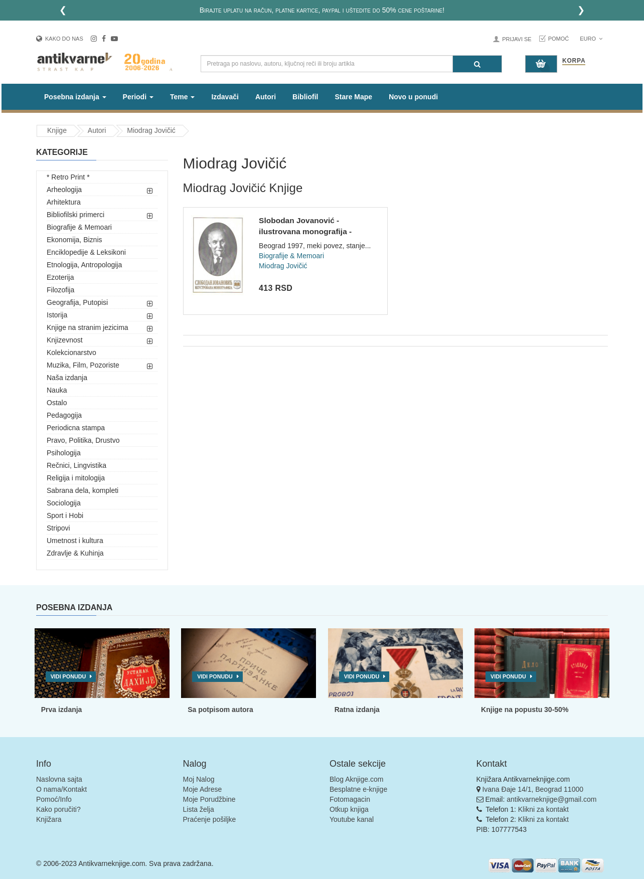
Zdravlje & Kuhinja (75, 553)
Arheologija (64, 190)
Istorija (57, 315)
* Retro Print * (68, 177)
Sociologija (64, 503)
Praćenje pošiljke (209, 819)
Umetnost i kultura (75, 541)
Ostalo (57, 403)
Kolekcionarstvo (71, 352)
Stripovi (58, 528)
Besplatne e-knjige (358, 789)
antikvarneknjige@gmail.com (551, 799)
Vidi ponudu (68, 676)
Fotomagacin (350, 799)
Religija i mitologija (76, 478)
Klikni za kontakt (543, 809)
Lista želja (198, 809)
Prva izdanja (61, 710)
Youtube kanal (352, 819)
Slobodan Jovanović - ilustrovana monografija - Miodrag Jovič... (305, 231)
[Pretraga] (477, 64)
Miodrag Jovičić (151, 130)
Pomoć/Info (54, 799)
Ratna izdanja (357, 710)
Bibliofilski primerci (75, 215)
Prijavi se (516, 39)
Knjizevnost (65, 340)
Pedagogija (64, 415)
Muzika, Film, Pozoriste (83, 365)
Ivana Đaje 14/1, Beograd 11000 (532, 789)
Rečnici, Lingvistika (76, 465)
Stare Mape (353, 97)
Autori (265, 97)
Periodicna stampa (76, 428)
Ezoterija (60, 277)
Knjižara (49, 819)
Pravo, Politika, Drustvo (83, 440)
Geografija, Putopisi (77, 302)
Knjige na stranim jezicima (87, 327)
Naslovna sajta (59, 779)
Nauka (57, 390)
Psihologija (64, 453)
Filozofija (60, 290)
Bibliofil (305, 97)
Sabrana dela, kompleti (82, 490)
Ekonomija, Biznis (74, 240)
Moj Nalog (199, 779)
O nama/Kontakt (61, 789)
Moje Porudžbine (209, 799)
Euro (591, 39)
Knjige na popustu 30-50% (524, 710)
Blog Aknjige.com (356, 779)
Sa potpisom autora (220, 710)
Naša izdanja (67, 378)
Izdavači (224, 97)
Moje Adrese (202, 789)
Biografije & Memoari (79, 227)
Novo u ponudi (413, 97)
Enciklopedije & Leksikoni (86, 252)
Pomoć (558, 39)
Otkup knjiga (349, 809)
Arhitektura (64, 202)
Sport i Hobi (65, 515)
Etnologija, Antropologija (84, 265)
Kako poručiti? (58, 809)
